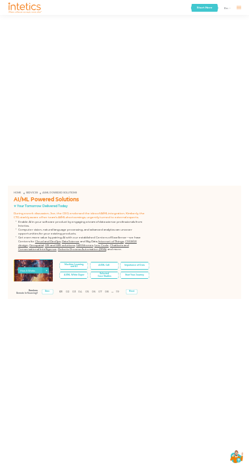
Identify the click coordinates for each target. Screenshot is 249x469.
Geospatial (36, 245)
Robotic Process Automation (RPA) (82, 249)
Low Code (102, 245)
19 (117, 291)
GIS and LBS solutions (60, 245)
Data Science (71, 241)
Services (32, 193)
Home (17, 193)
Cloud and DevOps (48, 241)
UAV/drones (84, 245)
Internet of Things (111, 241)
